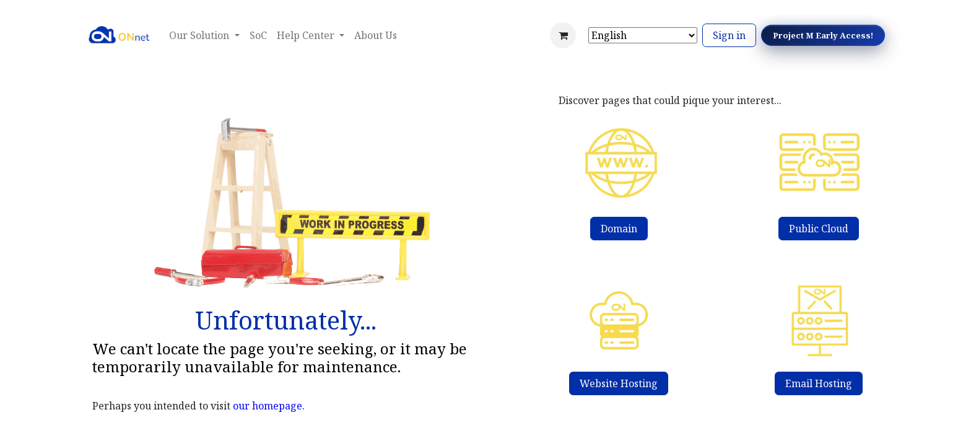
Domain (619, 228)
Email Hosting (818, 383)
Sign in (729, 35)
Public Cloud (818, 228)
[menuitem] (258, 35)
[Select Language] (642, 35)
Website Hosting (619, 383)
